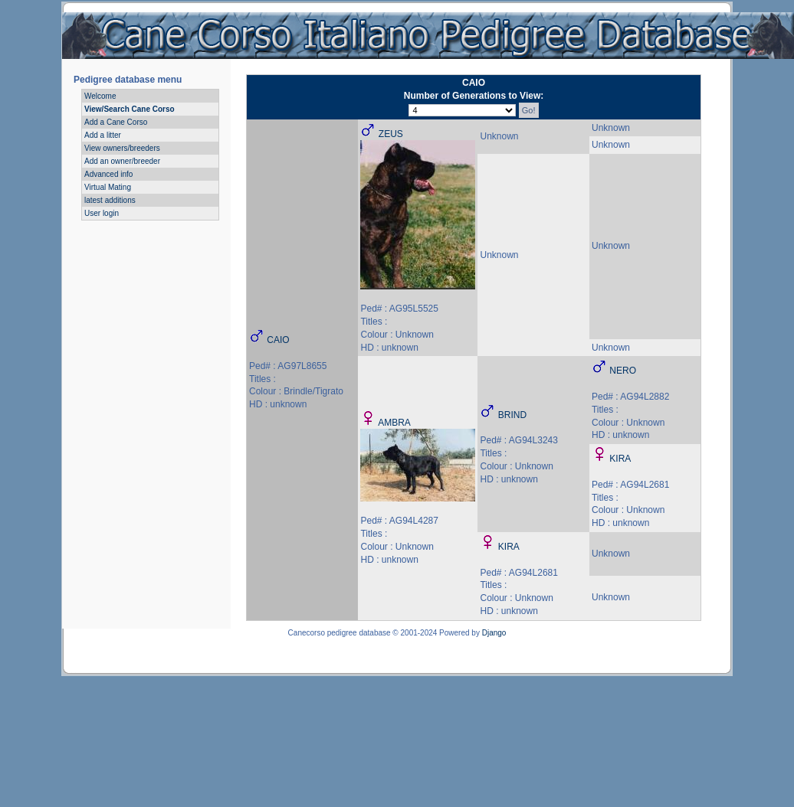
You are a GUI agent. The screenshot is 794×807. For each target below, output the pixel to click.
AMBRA (394, 422)
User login (101, 213)
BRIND (512, 415)
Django (494, 633)
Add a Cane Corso (115, 122)
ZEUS (391, 134)
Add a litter (102, 135)
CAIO (278, 340)
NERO (622, 370)
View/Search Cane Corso (129, 109)
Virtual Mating (107, 187)
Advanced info (108, 174)
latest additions (110, 200)
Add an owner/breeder (122, 161)
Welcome (100, 96)
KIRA (620, 458)
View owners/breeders (122, 148)
